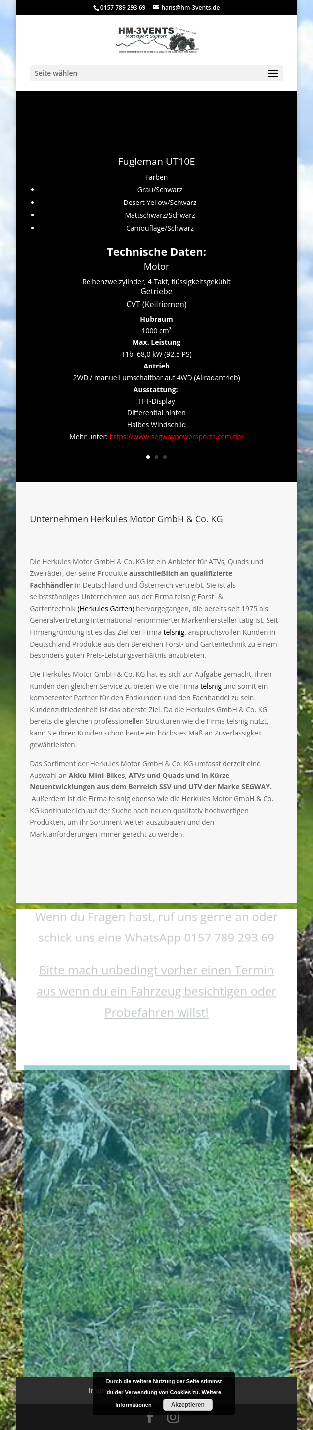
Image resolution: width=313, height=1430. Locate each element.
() (106, 608)
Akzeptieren (188, 1404)
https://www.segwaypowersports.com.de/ (177, 436)
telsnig (173, 632)
